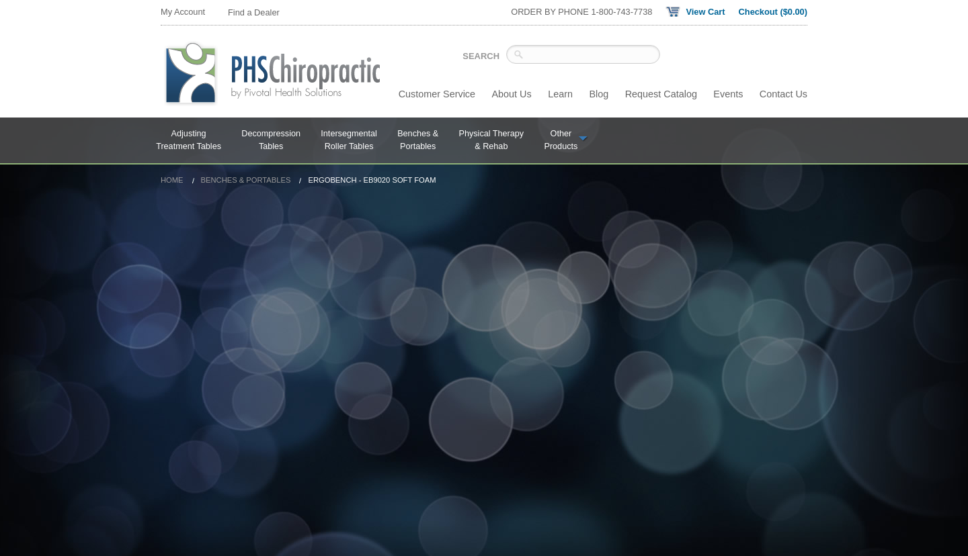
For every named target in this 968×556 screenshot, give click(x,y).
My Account (183, 12)
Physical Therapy (491, 141)
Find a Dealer (254, 12)
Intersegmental (349, 141)
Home (172, 180)
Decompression (270, 141)
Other (566, 141)
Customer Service (437, 94)
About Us (512, 94)
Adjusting (188, 141)
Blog (598, 94)
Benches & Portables (246, 180)
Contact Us (783, 94)
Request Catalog (661, 94)
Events (728, 94)
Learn (560, 94)
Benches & (417, 141)
